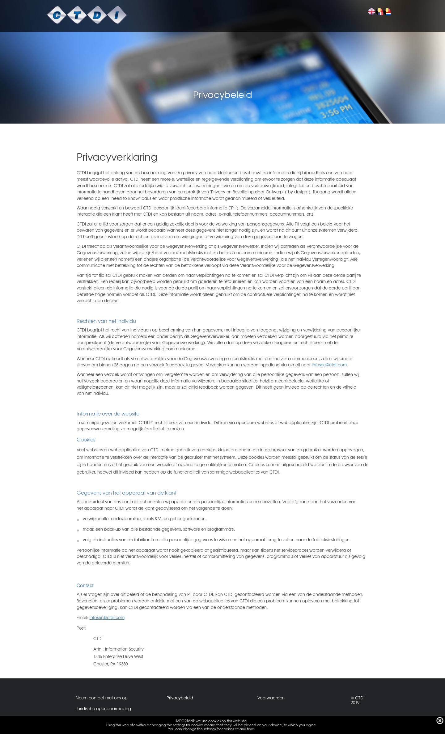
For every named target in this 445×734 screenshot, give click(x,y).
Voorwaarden (271, 698)
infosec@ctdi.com (329, 365)
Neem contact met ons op (102, 698)
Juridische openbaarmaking (103, 708)
